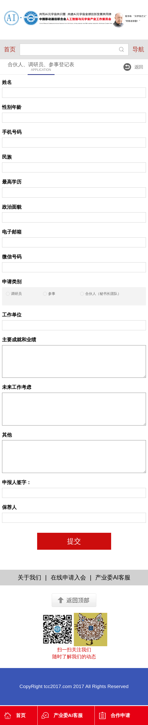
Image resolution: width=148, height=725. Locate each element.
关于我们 (29, 577)
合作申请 (120, 715)
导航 (138, 49)
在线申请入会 (68, 577)
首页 (10, 49)
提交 (74, 541)
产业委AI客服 (68, 715)
